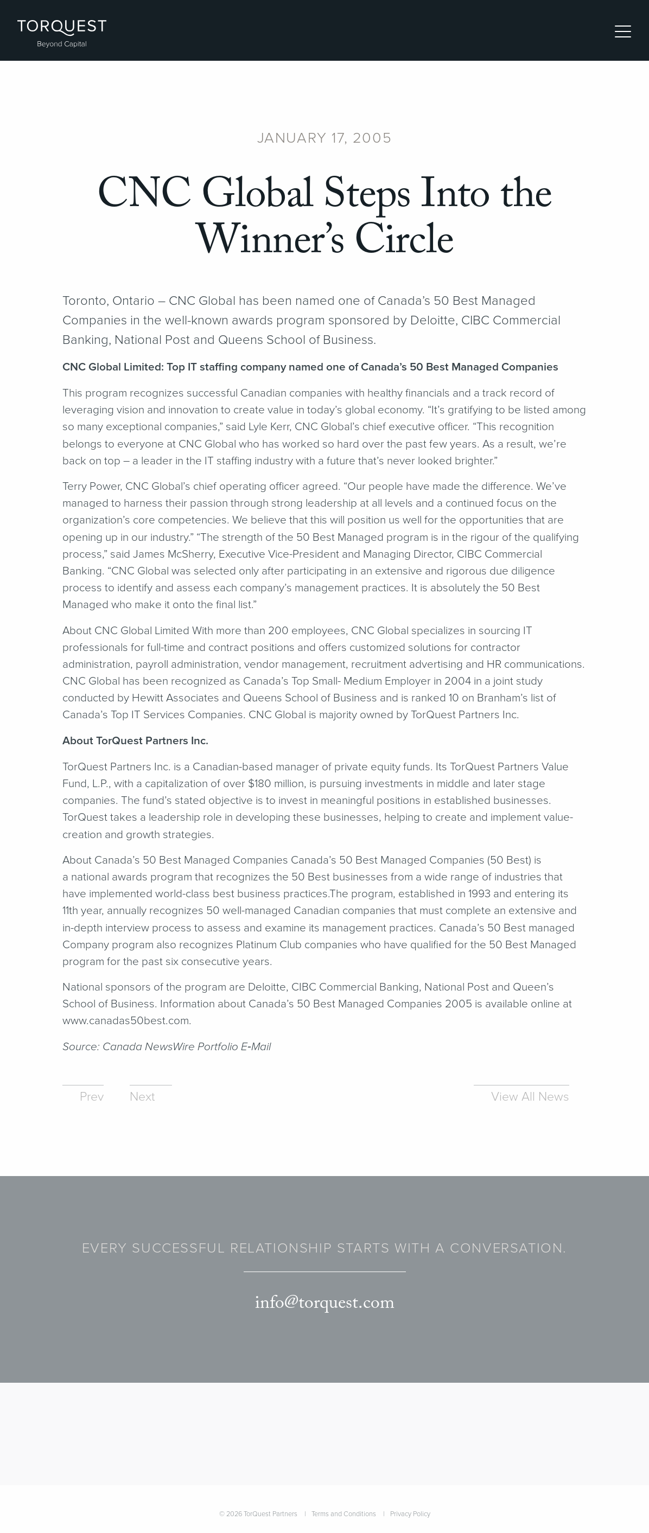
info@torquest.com (325, 1303)
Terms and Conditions (343, 1514)
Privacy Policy (410, 1514)
